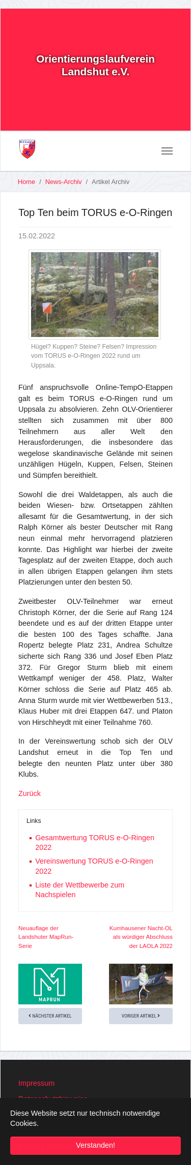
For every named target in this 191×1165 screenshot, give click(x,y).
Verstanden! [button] (95, 1145)
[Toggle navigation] (167, 151)
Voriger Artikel (141, 1016)
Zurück (29, 793)
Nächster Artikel (50, 1016)
